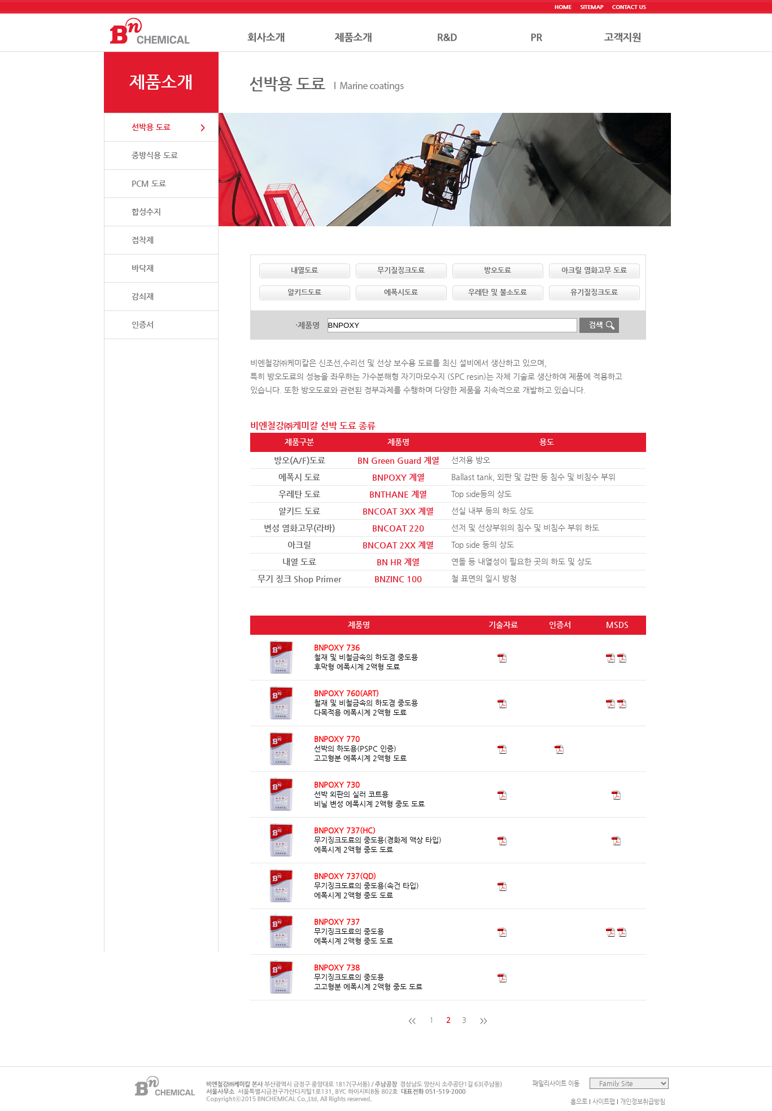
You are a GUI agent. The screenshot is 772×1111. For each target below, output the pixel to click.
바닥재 (143, 268)
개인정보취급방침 (642, 1101)
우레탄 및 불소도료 (497, 292)
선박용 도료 (151, 126)
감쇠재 (143, 296)
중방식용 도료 (155, 155)
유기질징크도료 (594, 292)
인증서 (143, 324)
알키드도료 (304, 292)
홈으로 (578, 1101)
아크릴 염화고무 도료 (594, 270)
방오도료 (497, 270)
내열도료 (304, 270)
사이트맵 (603, 1101)
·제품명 (307, 325)
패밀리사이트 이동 (556, 1083)
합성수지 (146, 211)
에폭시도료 (401, 292)
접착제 (143, 239)
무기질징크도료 (401, 270)
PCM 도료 (149, 183)
